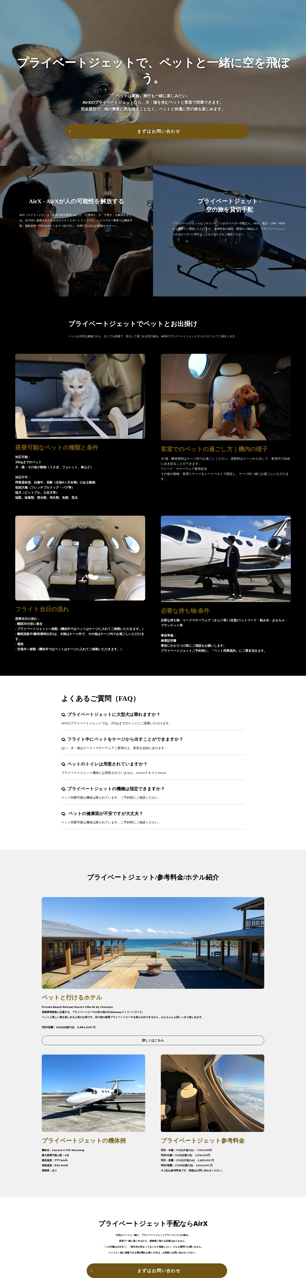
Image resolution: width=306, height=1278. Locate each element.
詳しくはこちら (153, 1040)
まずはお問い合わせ (159, 131)
